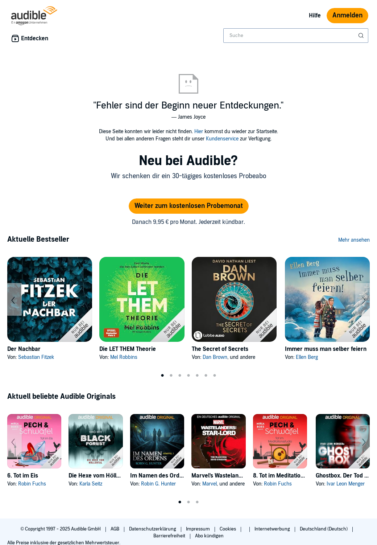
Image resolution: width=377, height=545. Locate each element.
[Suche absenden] (361, 35)
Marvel (209, 484)
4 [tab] (188, 375)
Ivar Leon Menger (346, 484)
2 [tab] (171, 375)
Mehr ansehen (354, 240)
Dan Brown (215, 357)
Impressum (198, 529)
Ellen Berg (307, 357)
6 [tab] (206, 375)
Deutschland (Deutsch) (324, 529)
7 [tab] (214, 375)
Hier (198, 131)
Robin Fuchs (32, 484)
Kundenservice (222, 139)
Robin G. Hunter (158, 484)
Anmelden (347, 15)
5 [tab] (197, 375)
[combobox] (295, 35)
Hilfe (315, 15)
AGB (115, 529)
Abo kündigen (209, 536)
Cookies (228, 529)
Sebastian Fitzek (36, 357)
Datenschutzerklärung (153, 529)
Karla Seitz (90, 484)
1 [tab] (162, 375)
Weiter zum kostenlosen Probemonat (188, 206)
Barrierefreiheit (169, 536)
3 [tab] (179, 375)
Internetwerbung (272, 529)
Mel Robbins (123, 357)
